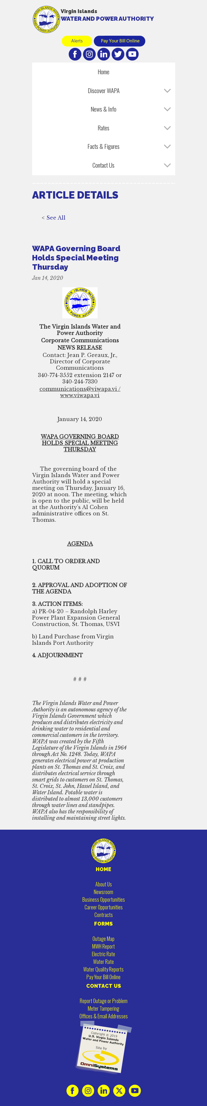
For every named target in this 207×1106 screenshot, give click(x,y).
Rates (103, 127)
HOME (103, 869)
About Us (103, 884)
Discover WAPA (104, 90)
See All (56, 224)
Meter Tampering (103, 1008)
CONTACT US (103, 986)
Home (103, 71)
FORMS (103, 924)
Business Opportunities (103, 899)
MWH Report (103, 946)
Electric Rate (103, 954)
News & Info (103, 108)
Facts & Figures (103, 146)
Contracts (103, 915)
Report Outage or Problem (104, 1001)
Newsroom (103, 892)
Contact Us (103, 165)
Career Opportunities (104, 907)
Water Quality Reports (103, 969)
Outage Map (103, 938)
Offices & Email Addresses (103, 1016)
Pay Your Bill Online (103, 977)
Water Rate (103, 961)
